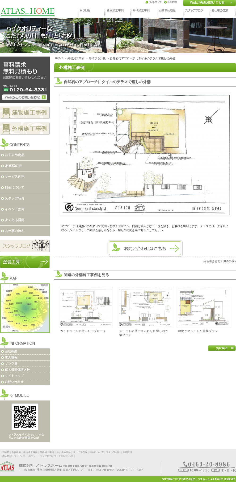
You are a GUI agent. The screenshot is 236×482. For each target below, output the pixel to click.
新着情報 (127, 452)
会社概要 (16, 452)
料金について (96, 452)
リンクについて (48, 456)
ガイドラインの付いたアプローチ (83, 331)
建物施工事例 (30, 452)
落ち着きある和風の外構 (219, 261)
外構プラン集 (97, 58)
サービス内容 (80, 452)
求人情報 (7, 456)
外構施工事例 (75, 58)
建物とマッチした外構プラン (198, 331)
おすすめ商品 (63, 452)
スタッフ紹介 (113, 452)
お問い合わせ (66, 456)
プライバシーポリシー (26, 456)
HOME (59, 58)
